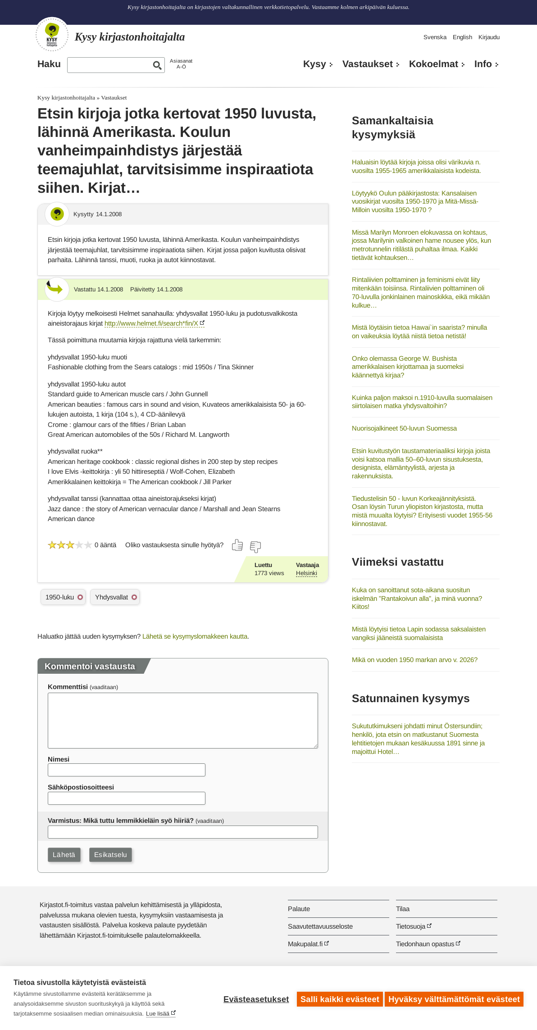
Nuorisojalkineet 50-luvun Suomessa (404, 428)
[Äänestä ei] (255, 547)
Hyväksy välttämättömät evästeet (454, 998)
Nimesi (58, 759)
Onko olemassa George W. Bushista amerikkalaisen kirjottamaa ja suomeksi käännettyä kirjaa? (408, 366)
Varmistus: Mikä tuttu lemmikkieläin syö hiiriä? (121, 820)
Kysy (314, 64)
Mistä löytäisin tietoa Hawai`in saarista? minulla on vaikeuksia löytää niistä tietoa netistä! (419, 331)
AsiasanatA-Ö (181, 63)
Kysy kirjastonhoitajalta (66, 97)
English (462, 37)
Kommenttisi (68, 686)
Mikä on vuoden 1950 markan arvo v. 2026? (415, 659)
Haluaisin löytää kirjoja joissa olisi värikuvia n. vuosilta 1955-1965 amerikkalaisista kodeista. (416, 166)
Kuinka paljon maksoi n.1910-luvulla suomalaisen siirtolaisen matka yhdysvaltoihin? (422, 402)
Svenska (434, 37)
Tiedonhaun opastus (425, 944)
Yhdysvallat (111, 597)
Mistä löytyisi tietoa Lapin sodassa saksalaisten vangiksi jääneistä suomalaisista (419, 633)
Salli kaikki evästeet (337, 998)
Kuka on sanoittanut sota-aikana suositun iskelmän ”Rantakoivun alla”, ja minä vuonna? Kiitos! (417, 598)
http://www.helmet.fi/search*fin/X (151, 323)
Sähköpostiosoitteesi (81, 787)
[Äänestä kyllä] (238, 545)
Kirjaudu (489, 37)
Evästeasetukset (254, 998)
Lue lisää (157, 1013)
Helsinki (306, 573)
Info (483, 64)
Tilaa (403, 908)
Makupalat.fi (305, 944)
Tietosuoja (410, 926)
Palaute (299, 908)
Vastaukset (367, 64)
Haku (49, 64)
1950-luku (60, 597)
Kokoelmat (433, 64)
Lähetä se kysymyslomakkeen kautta (194, 636)
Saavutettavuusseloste (320, 926)
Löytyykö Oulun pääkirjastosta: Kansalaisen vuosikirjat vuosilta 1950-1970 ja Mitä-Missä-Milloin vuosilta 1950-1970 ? (415, 201)
